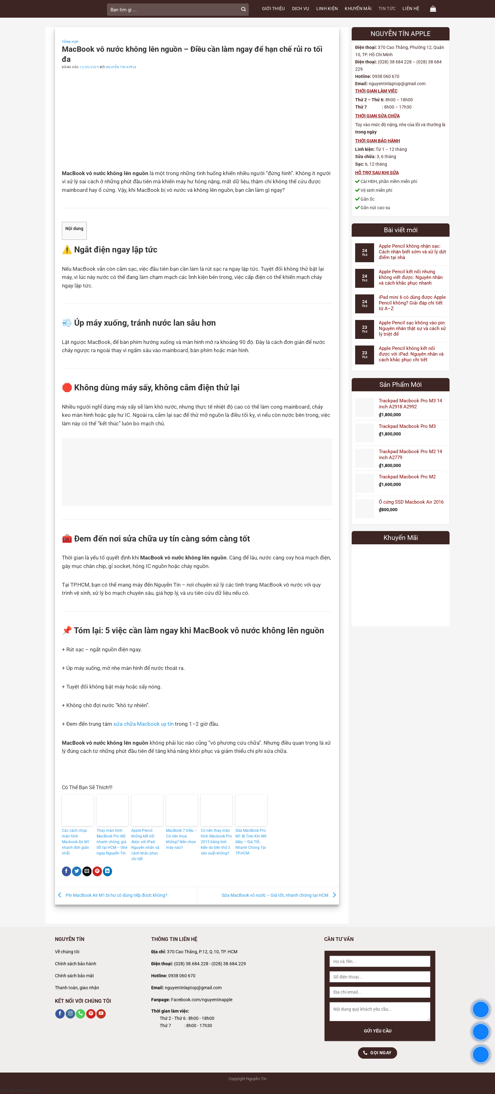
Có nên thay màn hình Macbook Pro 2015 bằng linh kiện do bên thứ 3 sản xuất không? (216, 841)
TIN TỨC (387, 8)
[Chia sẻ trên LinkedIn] (107, 871)
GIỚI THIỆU (273, 8)
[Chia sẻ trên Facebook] (66, 871)
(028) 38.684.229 (229, 964)
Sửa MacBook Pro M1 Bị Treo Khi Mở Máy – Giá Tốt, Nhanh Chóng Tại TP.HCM (251, 841)
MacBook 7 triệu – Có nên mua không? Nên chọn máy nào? (181, 839)
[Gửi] (243, 9)
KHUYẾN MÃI (358, 8)
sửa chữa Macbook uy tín (143, 724)
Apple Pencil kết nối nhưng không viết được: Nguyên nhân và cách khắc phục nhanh (411, 277)
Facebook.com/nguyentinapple (201, 999)
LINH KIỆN (327, 8)
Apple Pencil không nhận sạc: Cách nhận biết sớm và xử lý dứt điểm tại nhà (412, 251)
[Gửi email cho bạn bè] (87, 871)
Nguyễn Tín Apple (121, 67)
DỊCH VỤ (300, 8)
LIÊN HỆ (411, 8)
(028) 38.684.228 (191, 964)
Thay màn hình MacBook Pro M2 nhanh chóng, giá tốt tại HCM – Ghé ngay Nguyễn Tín (112, 841)
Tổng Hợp (70, 42)
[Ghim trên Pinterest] (97, 871)
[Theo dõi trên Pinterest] (91, 1014)
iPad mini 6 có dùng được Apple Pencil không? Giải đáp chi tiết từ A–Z (412, 302)
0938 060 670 (181, 976)
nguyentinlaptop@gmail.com (193, 988)
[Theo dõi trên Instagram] (70, 1014)
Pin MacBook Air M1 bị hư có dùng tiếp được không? (111, 895)
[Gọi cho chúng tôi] (80, 1014)
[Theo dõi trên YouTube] (101, 1014)
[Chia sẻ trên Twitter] (76, 871)
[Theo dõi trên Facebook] (60, 1014)
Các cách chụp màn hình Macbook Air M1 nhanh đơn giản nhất (76, 841)
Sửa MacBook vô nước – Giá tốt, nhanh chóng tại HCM (280, 895)
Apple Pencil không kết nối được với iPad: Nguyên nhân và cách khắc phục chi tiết (145, 844)
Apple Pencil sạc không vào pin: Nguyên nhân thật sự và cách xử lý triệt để (412, 328)
